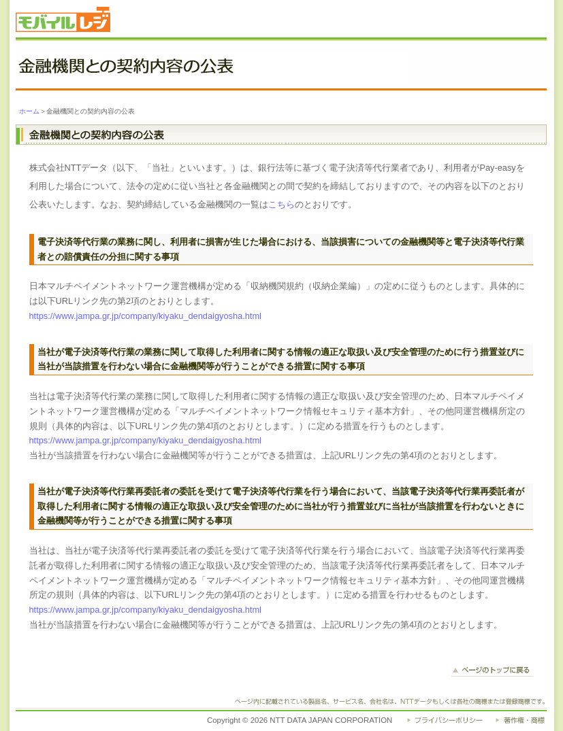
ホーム (29, 111)
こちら (281, 204)
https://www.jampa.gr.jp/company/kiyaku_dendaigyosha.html (145, 316)
